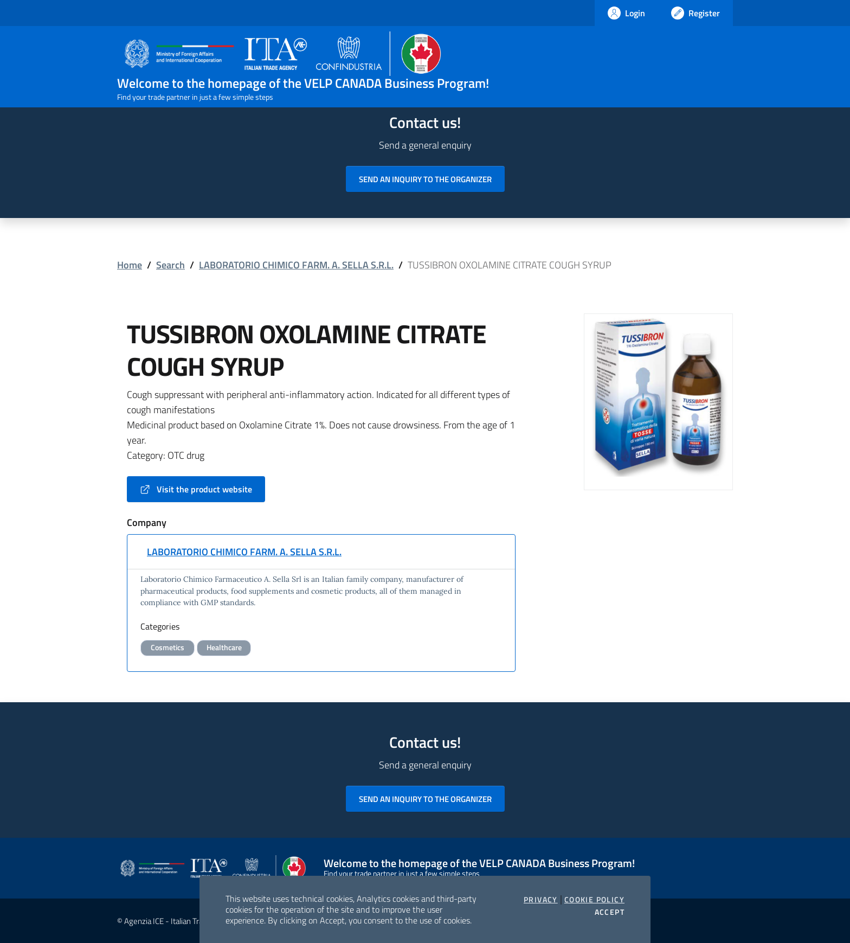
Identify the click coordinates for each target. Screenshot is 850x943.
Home (129, 265)
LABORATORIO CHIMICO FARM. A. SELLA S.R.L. (296, 265)
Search (170, 265)
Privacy (541, 899)
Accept (609, 912)
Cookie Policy (594, 899)
